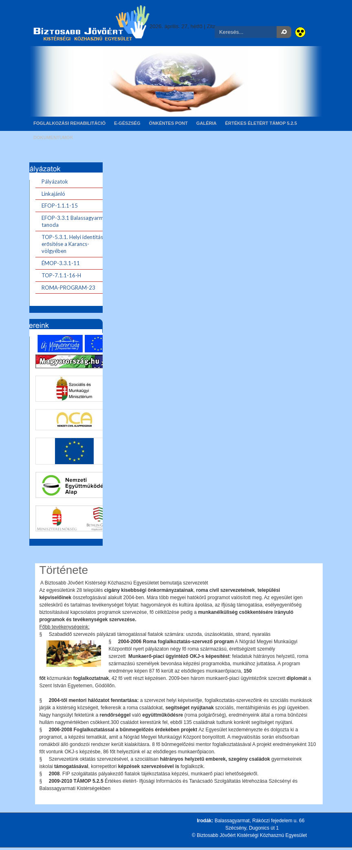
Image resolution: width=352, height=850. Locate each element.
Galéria (206, 123)
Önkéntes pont (168, 123)
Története (63, 570)
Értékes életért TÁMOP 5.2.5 (261, 123)
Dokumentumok (53, 137)
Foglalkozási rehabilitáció (69, 123)
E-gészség (127, 123)
